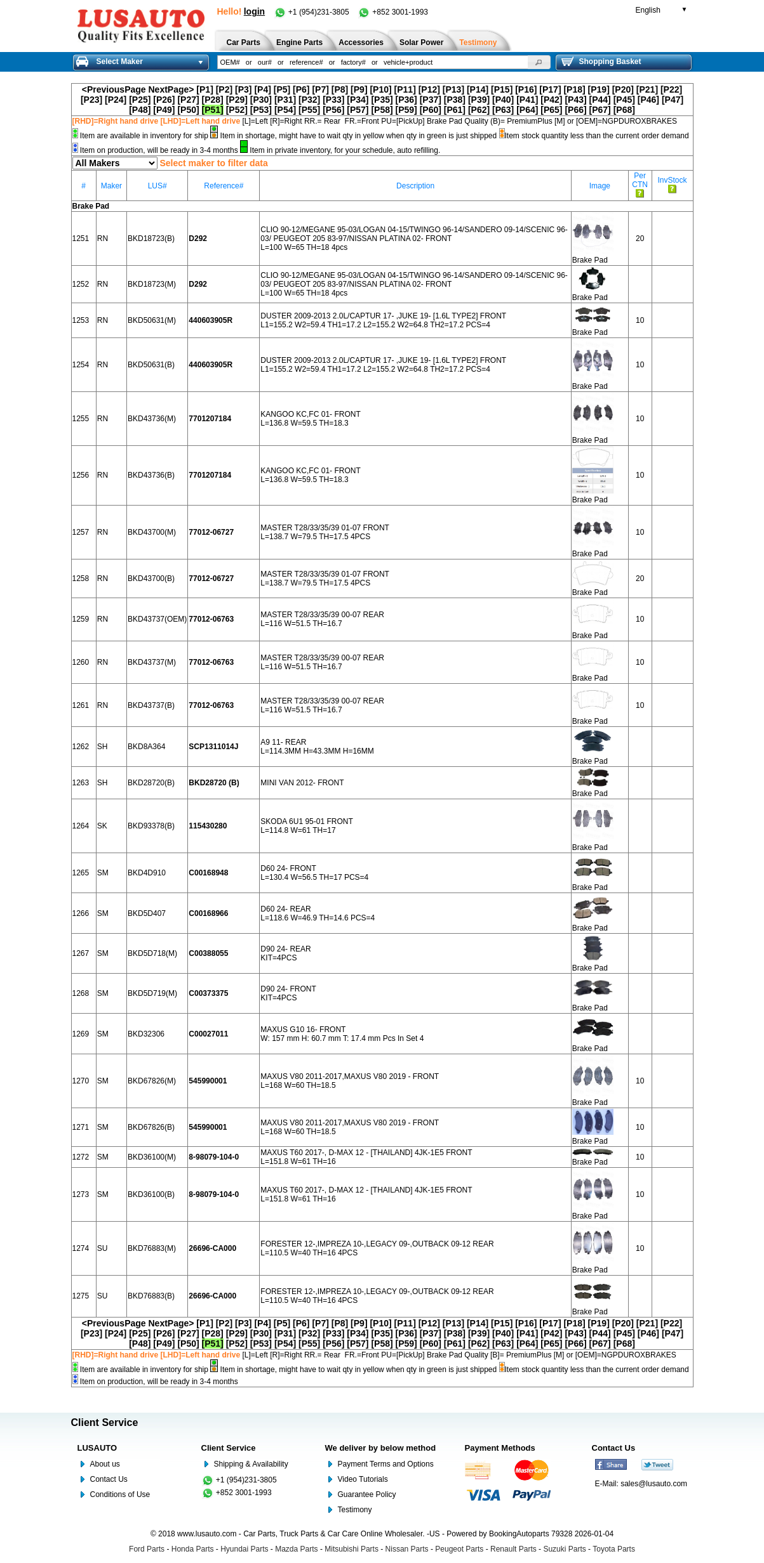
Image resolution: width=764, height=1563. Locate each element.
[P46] (648, 100)
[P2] (224, 89)
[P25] (140, 100)
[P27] (188, 100)
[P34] (357, 100)
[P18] (574, 89)
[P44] (600, 100)
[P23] (91, 100)
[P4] (262, 89)
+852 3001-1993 (393, 12)
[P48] (140, 110)
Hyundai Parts (244, 1549)
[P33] (333, 100)
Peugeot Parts (459, 1549)
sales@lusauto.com (653, 1483)
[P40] (503, 100)
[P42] (551, 100)
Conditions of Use (120, 1494)
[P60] (430, 110)
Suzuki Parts (564, 1549)
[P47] (672, 100)
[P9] (359, 89)
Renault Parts (513, 1549)
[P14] (477, 89)
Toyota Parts (614, 1549)
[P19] (599, 89)
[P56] (333, 110)
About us (105, 1464)
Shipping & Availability (251, 1464)
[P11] (405, 89)
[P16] (526, 89)
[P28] (213, 100)
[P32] (309, 100)
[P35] (381, 100)
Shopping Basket (601, 61)
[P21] (647, 89)
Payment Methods (500, 1448)
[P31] (285, 100)
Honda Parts (192, 1549)
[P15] (502, 89)
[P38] (455, 100)
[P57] (357, 110)
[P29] (237, 100)
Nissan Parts (407, 1549)
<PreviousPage (114, 89)
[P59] (406, 110)
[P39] (479, 100)
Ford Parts (146, 1549)
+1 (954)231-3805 (312, 12)
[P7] (320, 89)
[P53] (261, 110)
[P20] (623, 89)
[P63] (503, 110)
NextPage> (171, 89)
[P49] (164, 110)
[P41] (527, 100)
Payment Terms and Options (386, 1464)
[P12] (429, 89)
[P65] (551, 110)
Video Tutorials (363, 1479)
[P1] (204, 89)
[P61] (455, 110)
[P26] (164, 100)
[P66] (575, 110)
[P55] (309, 110)
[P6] (301, 89)
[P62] (479, 110)
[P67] (600, 110)
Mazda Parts (296, 1549)
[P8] (340, 89)
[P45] (624, 100)
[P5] (282, 89)
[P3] (243, 89)
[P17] (550, 89)
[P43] (575, 100)
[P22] (671, 89)
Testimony (355, 1509)
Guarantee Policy (367, 1494)
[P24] (115, 100)
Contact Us (109, 1479)
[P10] (380, 89)
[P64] (527, 110)
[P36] (406, 100)
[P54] (285, 110)
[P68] (624, 110)
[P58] (381, 110)
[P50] (188, 110)
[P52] (237, 110)
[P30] (261, 100)
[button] (539, 62)
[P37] (430, 100)
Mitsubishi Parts (352, 1549)
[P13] (453, 89)
